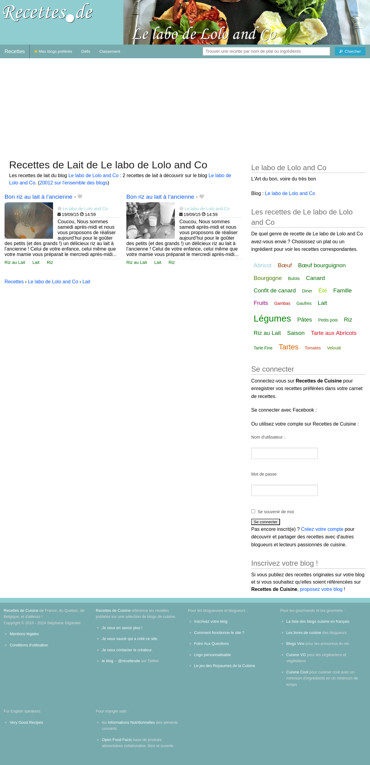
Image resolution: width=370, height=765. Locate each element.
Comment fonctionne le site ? (219, 632)
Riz (50, 262)
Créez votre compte (322, 529)
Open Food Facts (117, 739)
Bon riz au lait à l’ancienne (38, 197)
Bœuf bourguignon (322, 265)
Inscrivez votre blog (211, 621)
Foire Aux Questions (211, 643)
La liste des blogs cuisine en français (317, 621)
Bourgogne (268, 278)
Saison (296, 333)
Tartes (288, 347)
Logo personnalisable (212, 654)
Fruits (261, 303)
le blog (107, 661)
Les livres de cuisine (303, 632)
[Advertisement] (185, 105)
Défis (85, 51)
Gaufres (304, 303)
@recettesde (129, 661)
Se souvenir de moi (276, 511)
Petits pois (328, 320)
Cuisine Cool (297, 672)
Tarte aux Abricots (334, 333)
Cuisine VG (296, 654)
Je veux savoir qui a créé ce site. (130, 638)
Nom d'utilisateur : (268, 437)
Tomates (313, 347)
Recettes (15, 51)
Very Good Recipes (26, 722)
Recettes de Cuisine (21, 610)
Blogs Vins (295, 643)
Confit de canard (275, 290)
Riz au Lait (15, 262)
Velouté (334, 347)
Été (322, 290)
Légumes (272, 318)
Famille (342, 290)
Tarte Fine (263, 347)
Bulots (294, 278)
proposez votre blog (321, 589)
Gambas (282, 303)
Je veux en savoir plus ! (122, 627)
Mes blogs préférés (53, 51)
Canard (315, 278)
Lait (35, 262)
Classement (109, 51)
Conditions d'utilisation (29, 645)
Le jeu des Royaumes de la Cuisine (224, 665)
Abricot (263, 265)
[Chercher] (350, 51)
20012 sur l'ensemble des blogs (74, 182)
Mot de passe (264, 474)
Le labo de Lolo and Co (93, 175)
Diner (307, 290)
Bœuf (285, 265)
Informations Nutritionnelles (131, 722)
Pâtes (304, 319)
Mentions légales (24, 634)
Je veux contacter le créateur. (127, 650)
